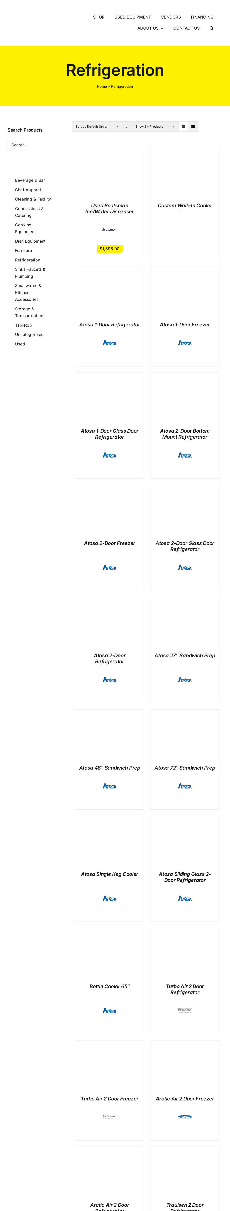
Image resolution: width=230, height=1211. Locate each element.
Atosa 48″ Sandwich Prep (109, 744)
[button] (211, 16)
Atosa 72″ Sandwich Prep (185, 744)
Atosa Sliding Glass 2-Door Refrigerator (185, 854)
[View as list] (193, 103)
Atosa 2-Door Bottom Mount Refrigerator (185, 411)
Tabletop (23, 301)
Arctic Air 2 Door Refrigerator (109, 1185)
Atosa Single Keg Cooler (109, 851)
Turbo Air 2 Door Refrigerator (185, 966)
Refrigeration (27, 236)
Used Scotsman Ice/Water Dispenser (109, 185)
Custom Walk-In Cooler (185, 182)
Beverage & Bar (30, 156)
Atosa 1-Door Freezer (185, 301)
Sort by (91, 103)
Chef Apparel (28, 166)
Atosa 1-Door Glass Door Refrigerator (109, 411)
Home (102, 63)
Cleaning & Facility (33, 175)
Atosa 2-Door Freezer (109, 520)
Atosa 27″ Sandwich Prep (185, 632)
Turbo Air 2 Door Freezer (109, 1075)
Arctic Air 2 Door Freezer (185, 1075)
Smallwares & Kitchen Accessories (28, 269)
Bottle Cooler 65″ (110, 963)
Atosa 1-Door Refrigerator (109, 301)
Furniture (23, 227)
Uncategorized (29, 311)
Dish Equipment (30, 217)
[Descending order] (127, 103)
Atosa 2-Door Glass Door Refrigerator (185, 523)
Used (20, 320)
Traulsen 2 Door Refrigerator (185, 1185)
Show (149, 103)
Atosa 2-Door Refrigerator (109, 635)
